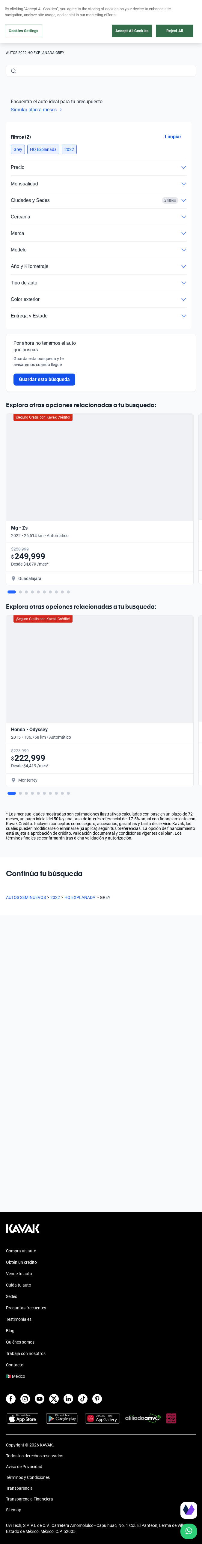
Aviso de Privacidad (24, 1466)
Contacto (14, 1364)
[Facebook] (11, 1399)
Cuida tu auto (18, 1285)
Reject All (174, 31)
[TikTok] (83, 1399)
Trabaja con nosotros (26, 1353)
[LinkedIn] (68, 1399)
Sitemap (13, 1509)
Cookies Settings (23, 31)
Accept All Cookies (132, 31)
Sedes (11, 1296)
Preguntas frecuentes (26, 1307)
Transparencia (19, 1488)
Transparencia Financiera (29, 1499)
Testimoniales (18, 1319)
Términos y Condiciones (28, 1477)
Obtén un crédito (21, 1262)
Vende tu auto (19, 1273)
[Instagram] (25, 1399)
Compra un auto (21, 1250)
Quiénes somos (20, 1342)
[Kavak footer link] (23, 1231)
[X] (54, 1399)
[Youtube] (39, 1399)
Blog (10, 1330)
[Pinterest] (97, 1399)
